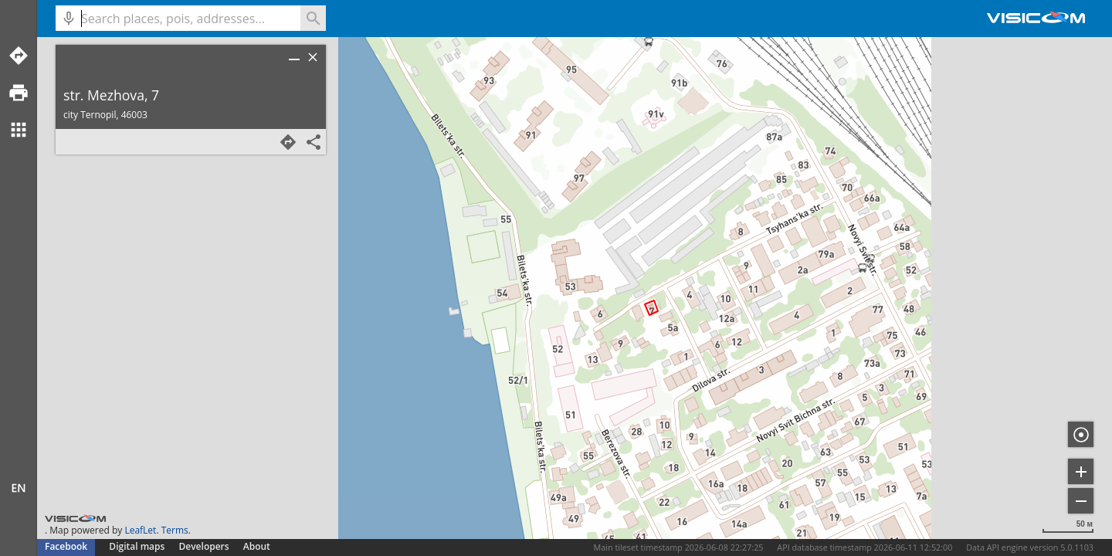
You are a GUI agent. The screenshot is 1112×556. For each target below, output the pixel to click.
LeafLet (140, 530)
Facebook (66, 546)
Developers (204, 546)
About (256, 546)
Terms (174, 530)
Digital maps (138, 546)
